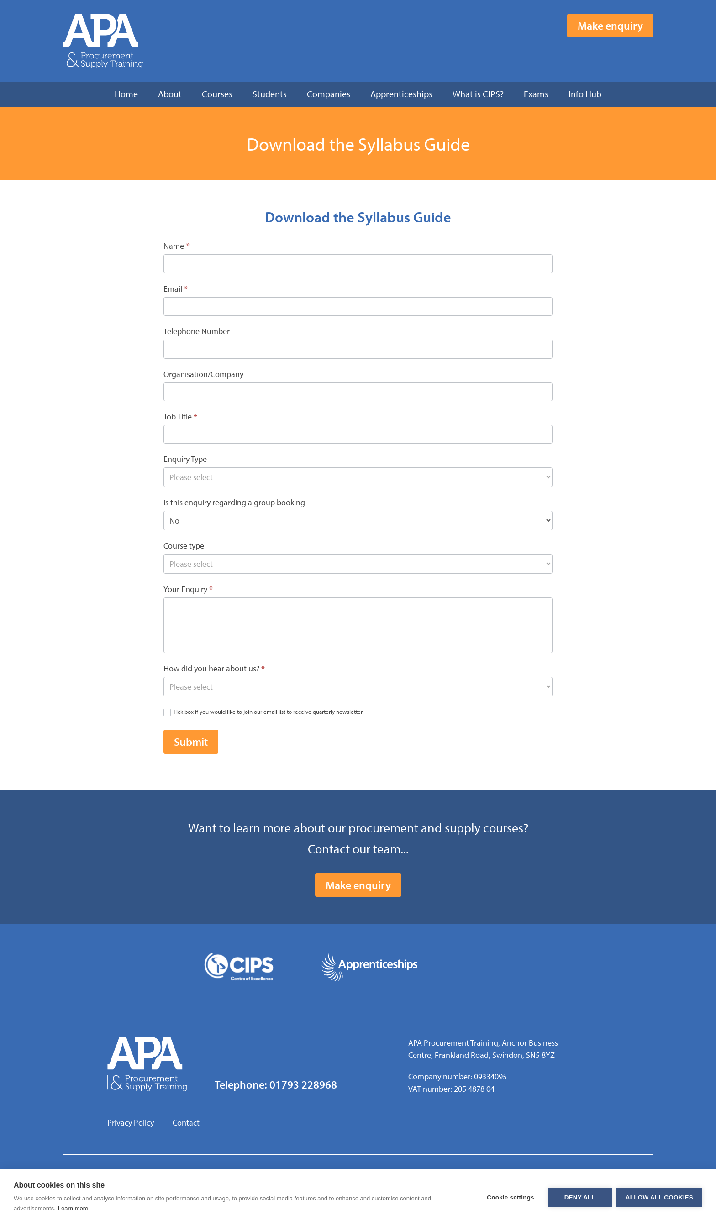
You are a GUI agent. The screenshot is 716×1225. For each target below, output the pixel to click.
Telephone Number (196, 331)
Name (176, 246)
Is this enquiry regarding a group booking (234, 502)
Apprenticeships (401, 93)
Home (126, 93)
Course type (183, 545)
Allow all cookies (659, 1197)
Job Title (180, 416)
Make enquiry (610, 25)
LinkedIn (647, 55)
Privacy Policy (130, 1122)
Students (270, 93)
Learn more (73, 1208)
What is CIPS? (478, 93)
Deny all (579, 1197)
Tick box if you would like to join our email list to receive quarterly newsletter (263, 712)
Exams (536, 93)
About (170, 93)
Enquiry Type (185, 459)
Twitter (624, 55)
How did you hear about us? (214, 668)
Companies (328, 93)
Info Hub (585, 93)
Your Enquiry (188, 589)
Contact (186, 1122)
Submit (191, 742)
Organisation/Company (203, 374)
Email (175, 288)
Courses (217, 93)
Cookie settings (510, 1197)
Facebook (602, 55)
